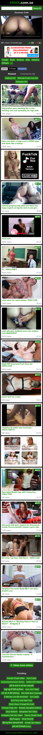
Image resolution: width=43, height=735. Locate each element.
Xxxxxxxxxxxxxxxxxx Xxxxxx (12, 682)
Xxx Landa (34, 697)
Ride (28, 60)
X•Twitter (12, 69)
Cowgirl (5, 60)
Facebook (22, 69)
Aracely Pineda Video (16, 678)
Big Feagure (15, 719)
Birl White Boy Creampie (32, 693)
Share (4, 69)
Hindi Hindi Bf (27, 719)
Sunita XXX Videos (34, 682)
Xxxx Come (31, 678)
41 (38, 43)
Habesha (35, 60)
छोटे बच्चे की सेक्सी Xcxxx (21, 726)
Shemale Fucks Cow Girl (28, 78)
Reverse (20, 60)
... (11, 63)
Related (12, 74)
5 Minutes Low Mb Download (16, 697)
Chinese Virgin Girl (9, 708)
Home (8, 733)
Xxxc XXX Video (32, 689)
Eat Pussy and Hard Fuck (21, 700)
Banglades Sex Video (28, 711)
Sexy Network (11, 711)
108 (31, 43)
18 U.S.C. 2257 (31, 733)
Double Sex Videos (32, 723)
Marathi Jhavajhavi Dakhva (30, 708)
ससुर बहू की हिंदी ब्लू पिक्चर (13, 689)
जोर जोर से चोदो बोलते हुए (10, 693)
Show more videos (21, 665)
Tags (14, 733)
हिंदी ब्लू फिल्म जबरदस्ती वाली (13, 723)
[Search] (16, 8)
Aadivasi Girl (10, 78)
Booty (12, 60)
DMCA (20, 733)
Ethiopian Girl (21, 82)
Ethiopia (5, 63)
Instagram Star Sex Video (12, 715)
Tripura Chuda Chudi (33, 715)
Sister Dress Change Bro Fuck (21, 704)
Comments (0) (27, 74)
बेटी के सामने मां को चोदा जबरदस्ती (21, 686)
